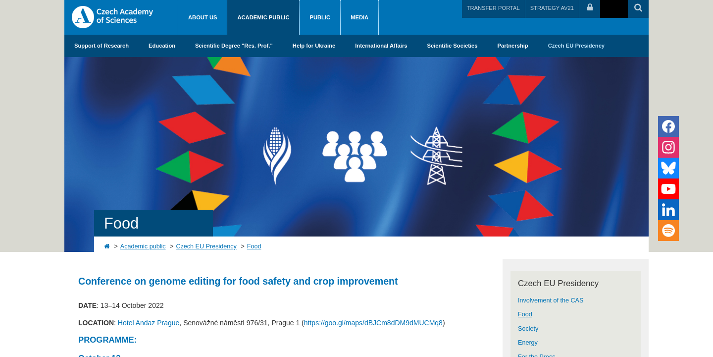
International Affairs (381, 46)
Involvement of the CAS (550, 300)
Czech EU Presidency (576, 46)
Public (319, 17)
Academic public (263, 17)
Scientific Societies (452, 46)
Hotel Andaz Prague (149, 323)
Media (359, 17)
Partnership (513, 46)
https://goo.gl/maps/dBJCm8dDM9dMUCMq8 (373, 323)
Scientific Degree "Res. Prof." (234, 46)
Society (528, 328)
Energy (528, 342)
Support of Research (101, 46)
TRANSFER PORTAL (493, 8)
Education (162, 46)
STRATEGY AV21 (552, 8)
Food (254, 246)
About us (202, 17)
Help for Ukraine (314, 46)
